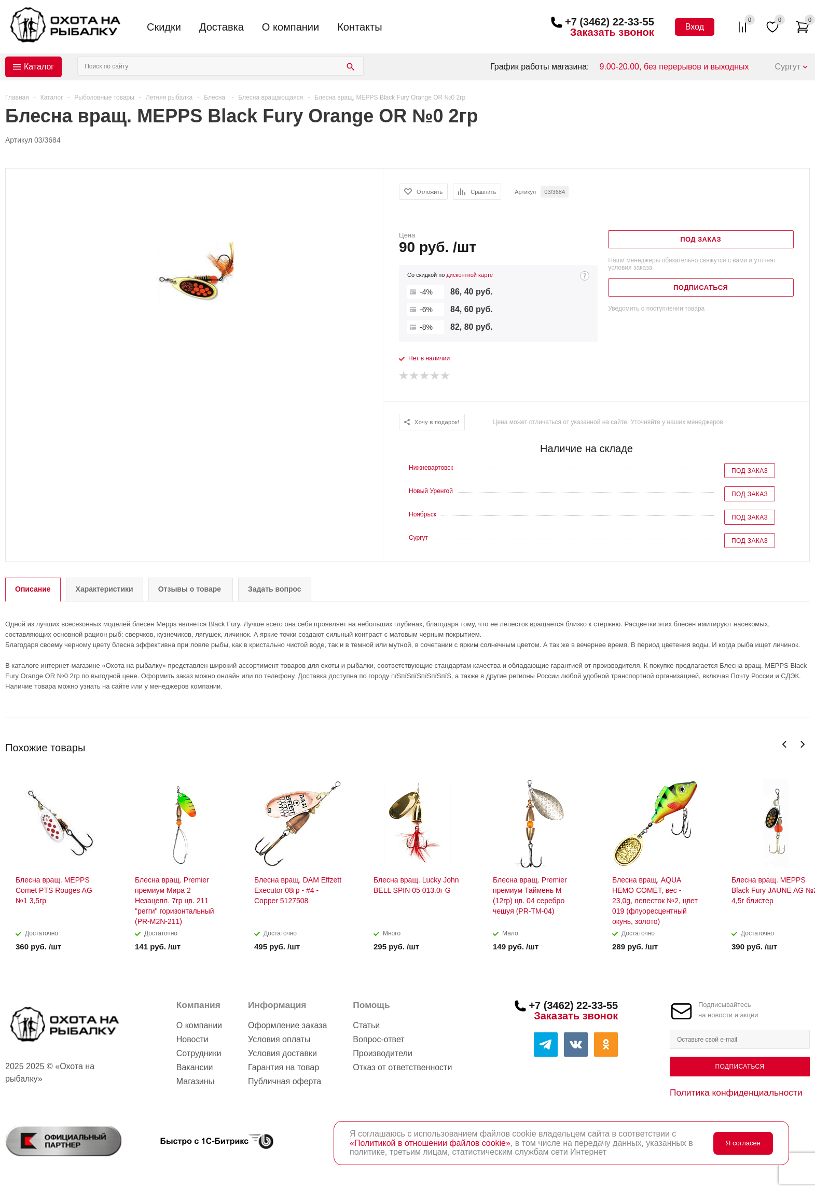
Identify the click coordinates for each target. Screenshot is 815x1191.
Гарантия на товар (283, 1067)
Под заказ (749, 470)
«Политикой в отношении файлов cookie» (430, 1143)
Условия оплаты (279, 1039)
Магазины (195, 1081)
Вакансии (194, 1067)
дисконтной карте (469, 275)
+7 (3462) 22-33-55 (609, 21)
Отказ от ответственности (402, 1067)
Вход (694, 26)
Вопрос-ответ (378, 1039)
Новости (192, 1039)
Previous (784, 744)
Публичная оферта (284, 1081)
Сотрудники (199, 1053)
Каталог (39, 66)
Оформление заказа (287, 1025)
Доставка (221, 27)
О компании (290, 27)
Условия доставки (282, 1053)
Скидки (164, 27)
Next (802, 744)
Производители (382, 1053)
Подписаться (739, 1066)
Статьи (366, 1025)
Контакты (359, 27)
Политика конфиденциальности (736, 1092)
